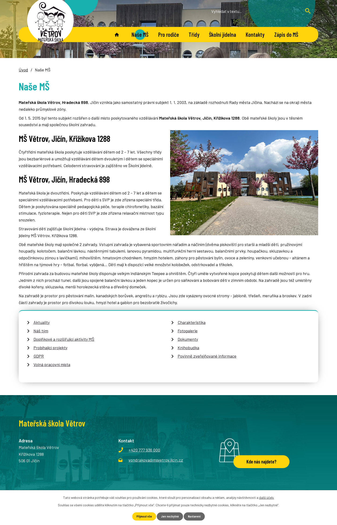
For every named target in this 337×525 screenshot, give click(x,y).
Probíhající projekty (50, 347)
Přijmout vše (144, 516)
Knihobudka (188, 347)
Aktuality (41, 322)
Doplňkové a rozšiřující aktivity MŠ (63, 339)
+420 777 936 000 (144, 449)
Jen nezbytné (170, 516)
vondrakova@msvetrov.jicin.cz (155, 460)
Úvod (116, 34)
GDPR (38, 356)
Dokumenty (188, 339)
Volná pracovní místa (51, 364)
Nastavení (194, 516)
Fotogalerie (188, 330)
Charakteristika (191, 322)
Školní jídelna (222, 34)
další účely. (266, 497)
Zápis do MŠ (286, 34)
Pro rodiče (168, 34)
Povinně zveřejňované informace (207, 356)
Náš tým (40, 330)
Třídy (194, 34)
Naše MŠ (140, 34)
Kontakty (255, 34)
